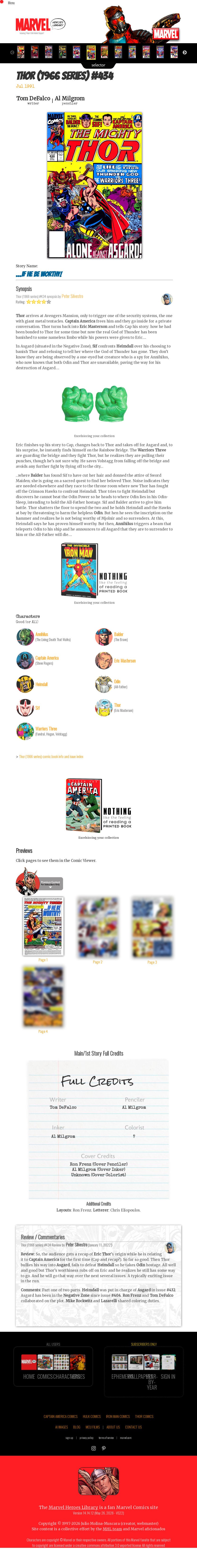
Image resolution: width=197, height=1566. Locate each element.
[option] (23, 52)
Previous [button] (12, 52)
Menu (11, 2)
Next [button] (184, 52)
